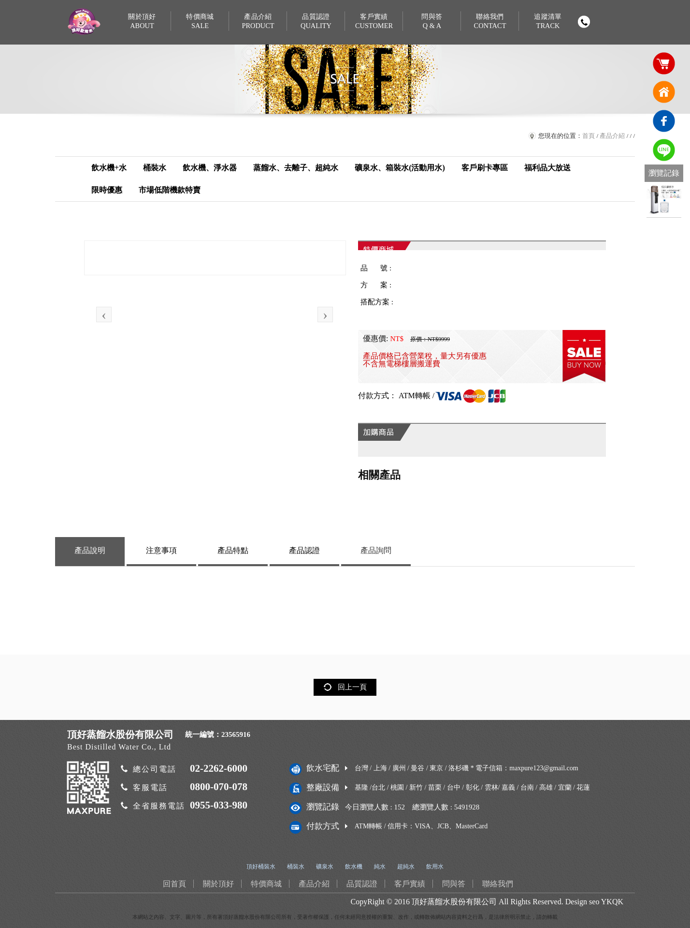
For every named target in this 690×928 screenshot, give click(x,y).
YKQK (612, 902)
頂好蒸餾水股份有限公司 (454, 902)
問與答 (432, 21)
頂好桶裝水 (260, 866)
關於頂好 (142, 21)
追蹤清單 (548, 21)
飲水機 (353, 866)
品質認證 (316, 21)
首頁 (588, 135)
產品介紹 (258, 21)
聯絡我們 (490, 21)
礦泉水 (324, 866)
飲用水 (435, 866)
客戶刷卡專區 (484, 168)
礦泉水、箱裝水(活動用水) (400, 168)
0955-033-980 (218, 805)
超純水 (406, 866)
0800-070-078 (218, 787)
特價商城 (200, 21)
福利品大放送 (547, 168)
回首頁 (664, 91)
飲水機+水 (109, 168)
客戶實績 (374, 21)
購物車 (664, 62)
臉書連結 (664, 120)
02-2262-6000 (218, 768)
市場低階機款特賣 (170, 190)
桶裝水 (154, 168)
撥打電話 (583, 22)
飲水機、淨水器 (210, 168)
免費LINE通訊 (664, 150)
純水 (380, 866)
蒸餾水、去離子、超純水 (295, 168)
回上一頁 (352, 687)
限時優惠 (106, 190)
